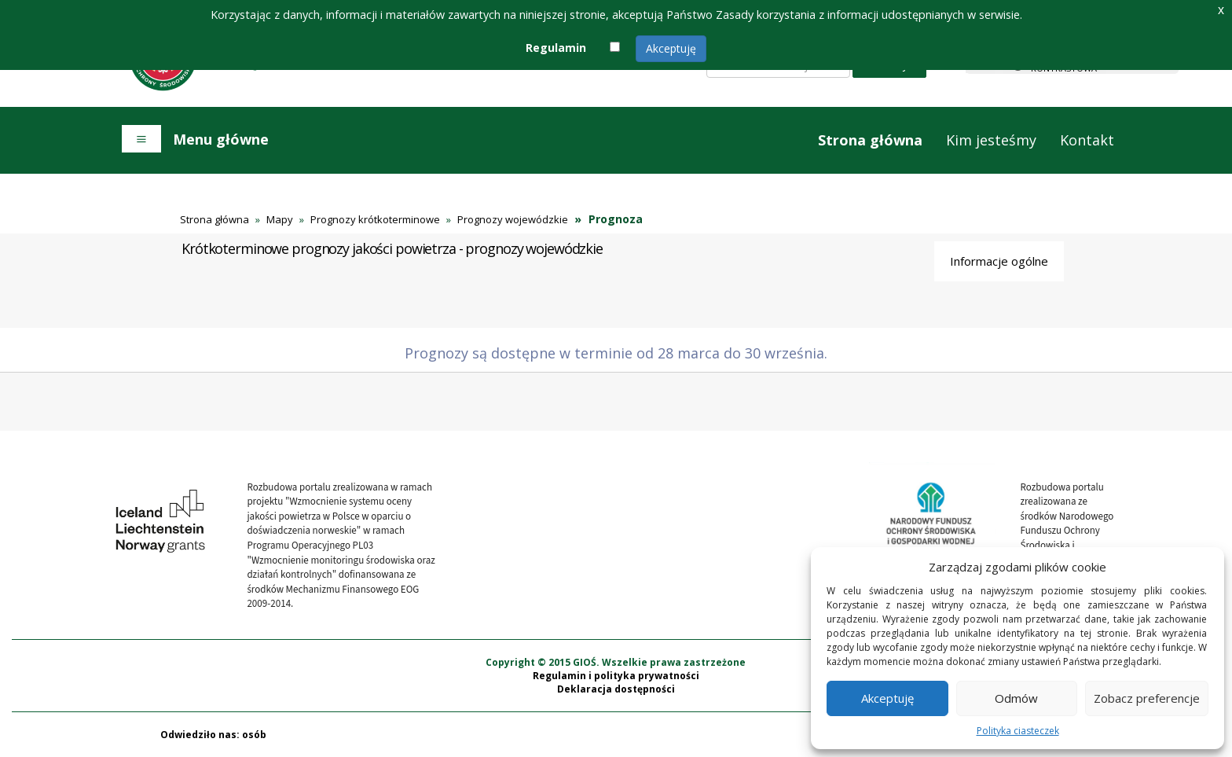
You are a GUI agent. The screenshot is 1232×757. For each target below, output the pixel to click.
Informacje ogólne (999, 261)
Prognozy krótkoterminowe (375, 219)
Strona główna (870, 139)
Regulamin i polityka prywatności (616, 675)
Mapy (279, 219)
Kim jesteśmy (991, 139)
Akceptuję (671, 48)
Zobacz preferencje (1147, 698)
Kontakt (1087, 139)
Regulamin (556, 47)
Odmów (1016, 698)
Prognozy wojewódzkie (512, 219)
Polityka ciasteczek (1018, 730)
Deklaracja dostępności (616, 689)
